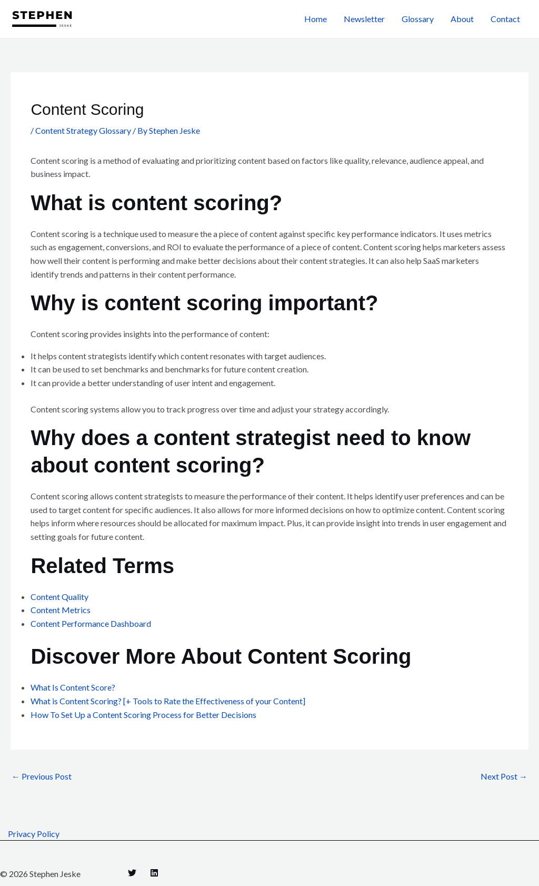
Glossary (418, 19)
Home (315, 19)
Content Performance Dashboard (91, 623)
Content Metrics (61, 610)
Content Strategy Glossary (83, 130)
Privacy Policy (33, 834)
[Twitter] (132, 873)
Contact (505, 19)
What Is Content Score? (73, 687)
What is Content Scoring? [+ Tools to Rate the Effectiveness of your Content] (168, 701)
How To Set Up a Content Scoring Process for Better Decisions (143, 715)
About (462, 19)
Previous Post (42, 776)
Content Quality (59, 597)
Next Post (504, 776)
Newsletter (364, 19)
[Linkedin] (154, 873)
